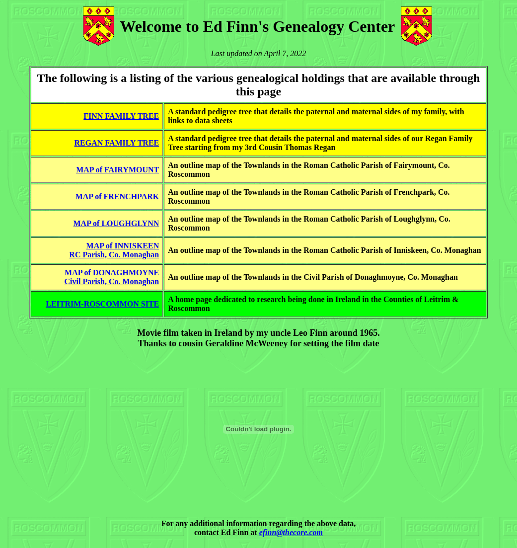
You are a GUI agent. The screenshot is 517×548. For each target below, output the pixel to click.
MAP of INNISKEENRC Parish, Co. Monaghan (114, 250)
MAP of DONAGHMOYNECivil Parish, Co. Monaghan (112, 277)
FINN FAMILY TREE (121, 116)
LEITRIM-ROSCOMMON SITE (102, 304)
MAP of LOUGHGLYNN (116, 223)
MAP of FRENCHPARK (117, 196)
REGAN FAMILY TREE (116, 143)
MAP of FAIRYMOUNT (117, 169)
